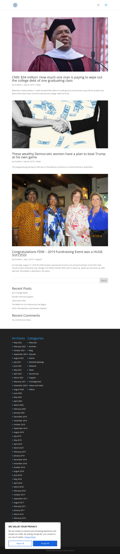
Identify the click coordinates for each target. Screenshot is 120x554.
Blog (31, 350)
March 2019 (18, 448)
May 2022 (18, 342)
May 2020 (18, 397)
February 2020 (20, 409)
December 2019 (20, 416)
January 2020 (19, 413)
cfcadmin (18, 85)
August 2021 (19, 358)
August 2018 (19, 471)
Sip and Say (33, 373)
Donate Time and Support (22, 296)
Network (32, 366)
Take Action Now (19, 300)
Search (104, 280)
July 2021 (17, 362)
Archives (32, 346)
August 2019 (19, 432)
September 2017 (20, 498)
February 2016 (20, 518)
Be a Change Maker (20, 293)
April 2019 (18, 444)
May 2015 (18, 522)
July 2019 (17, 436)
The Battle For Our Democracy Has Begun (29, 304)
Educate (32, 354)
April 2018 (18, 483)
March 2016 (18, 514)
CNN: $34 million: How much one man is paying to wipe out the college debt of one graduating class (57, 79)
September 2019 (20, 428)
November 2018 (20, 463)
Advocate (33, 342)
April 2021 (18, 373)
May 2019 (18, 440)
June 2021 (18, 366)
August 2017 (19, 502)
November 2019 (20, 420)
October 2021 (19, 350)
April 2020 (18, 401)
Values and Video (36, 385)
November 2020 (20, 385)
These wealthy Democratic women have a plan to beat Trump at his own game (58, 155)
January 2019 (19, 455)
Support (38, 259)
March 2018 (18, 487)
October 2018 (19, 467)
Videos (32, 389)
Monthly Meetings (36, 362)
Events (32, 358)
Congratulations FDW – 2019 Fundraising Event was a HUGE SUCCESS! (57, 253)
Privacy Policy (29, 537)
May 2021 (18, 370)
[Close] (58, 523)
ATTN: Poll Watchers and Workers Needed (29, 308)
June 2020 (18, 393)
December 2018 (20, 459)
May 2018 (18, 479)
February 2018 (20, 491)
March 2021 (18, 377)
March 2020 (18, 405)
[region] (33, 535)
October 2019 (19, 424)
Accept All (45, 543)
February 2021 (20, 381)
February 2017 (20, 506)
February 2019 (20, 452)
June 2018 (18, 475)
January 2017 (19, 510)
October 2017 (19, 494)
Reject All (20, 543)
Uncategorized (35, 381)
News (38, 85)
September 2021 (20, 354)
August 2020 (19, 389)
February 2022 (20, 346)
